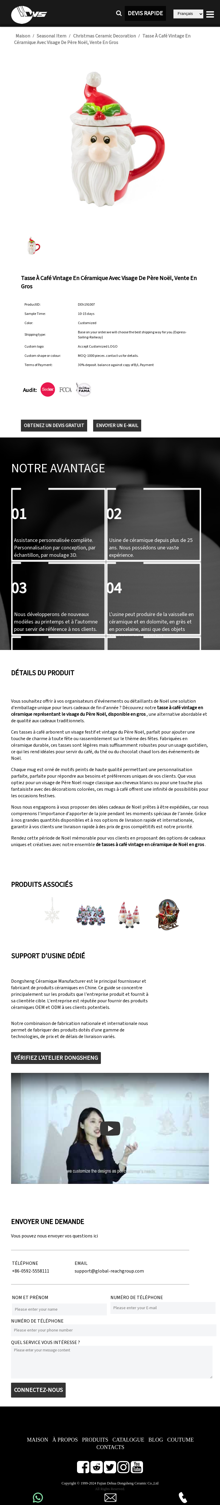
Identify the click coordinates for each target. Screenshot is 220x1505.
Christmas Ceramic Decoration (104, 36)
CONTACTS (110, 1447)
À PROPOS (65, 1440)
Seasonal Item (51, 36)
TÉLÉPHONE (25, 1263)
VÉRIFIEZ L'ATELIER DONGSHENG (56, 1058)
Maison (23, 36)
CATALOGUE (128, 1440)
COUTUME (180, 1440)
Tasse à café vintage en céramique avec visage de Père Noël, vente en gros (102, 39)
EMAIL (81, 1263)
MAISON (37, 1440)
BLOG (155, 1440)
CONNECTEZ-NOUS (38, 1390)
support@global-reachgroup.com (109, 1271)
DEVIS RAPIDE (145, 13)
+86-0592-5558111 (30, 1271)
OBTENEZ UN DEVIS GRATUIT (54, 425)
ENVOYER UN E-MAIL (117, 425)
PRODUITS (95, 1440)
